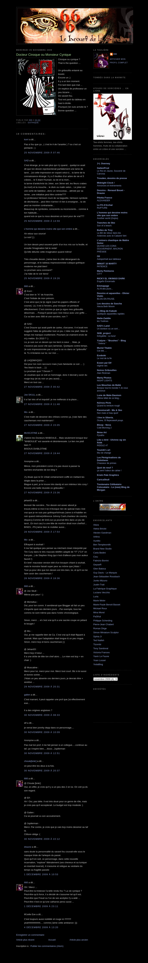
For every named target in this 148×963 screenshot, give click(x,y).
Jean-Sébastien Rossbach (106, 576)
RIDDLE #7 (102, 445)
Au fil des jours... (105, 289)
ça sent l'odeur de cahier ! (109, 470)
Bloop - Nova (104, 425)
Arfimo (96, 536)
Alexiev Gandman (102, 532)
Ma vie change (104, 453)
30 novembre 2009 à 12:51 (42, 753)
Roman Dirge (100, 628)
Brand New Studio (102, 548)
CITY (99, 274)
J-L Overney (103, 163)
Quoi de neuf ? (105, 467)
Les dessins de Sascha (109, 303)
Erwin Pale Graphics (108, 475)
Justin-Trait (99, 584)
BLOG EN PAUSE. (106, 299)
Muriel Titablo (104, 348)
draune (27, 847)
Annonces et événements (109, 185)
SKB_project (104, 333)
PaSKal (97, 616)
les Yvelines (102, 321)
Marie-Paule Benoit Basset (106, 604)
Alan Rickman (103, 373)
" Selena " (101, 343)
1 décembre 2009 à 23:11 (41, 906)
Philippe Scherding (102, 620)
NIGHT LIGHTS (104, 380)
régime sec (102, 365)
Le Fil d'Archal (105, 205)
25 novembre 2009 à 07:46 (42, 152)
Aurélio (96, 540)
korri (26, 139)
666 (26, 286)
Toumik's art (103, 450)
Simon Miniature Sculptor (106, 632)
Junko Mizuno (100, 580)
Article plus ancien (79, 939)
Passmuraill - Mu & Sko (109, 410)
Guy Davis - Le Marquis (105, 572)
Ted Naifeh (98, 640)
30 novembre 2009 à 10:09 (42, 732)
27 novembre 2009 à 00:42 (42, 387)
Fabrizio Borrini (101, 560)
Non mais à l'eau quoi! (107, 413)
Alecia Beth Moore (106, 306)
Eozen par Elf (104, 362)
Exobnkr (101, 355)
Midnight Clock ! (106, 182)
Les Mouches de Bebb (109, 385)
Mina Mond (99, 612)
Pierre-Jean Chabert (103, 624)
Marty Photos (104, 377)
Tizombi (97, 644)
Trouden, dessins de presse (112, 178)
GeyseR (97, 564)
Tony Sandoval (100, 648)
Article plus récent (25, 939)
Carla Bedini (99, 552)
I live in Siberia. (105, 417)
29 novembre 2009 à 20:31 (42, 686)
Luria (95, 596)
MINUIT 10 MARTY (107, 263)
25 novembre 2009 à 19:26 (42, 278)
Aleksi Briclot (99, 528)
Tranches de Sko (106, 222)
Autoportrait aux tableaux (109, 259)
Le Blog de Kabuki (107, 311)
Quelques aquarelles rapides (111, 314)
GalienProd (103, 168)
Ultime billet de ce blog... (109, 398)
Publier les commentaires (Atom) (46, 946)
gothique (33, 123)
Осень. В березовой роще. (110, 420)
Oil (98, 256)
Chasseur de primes (106, 463)
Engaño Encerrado (106, 281)
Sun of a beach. (104, 225)
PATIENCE (102, 266)
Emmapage (103, 286)
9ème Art (102, 432)
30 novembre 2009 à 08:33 (42, 715)
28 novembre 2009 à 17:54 (42, 532)
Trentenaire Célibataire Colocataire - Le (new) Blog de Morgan (113, 487)
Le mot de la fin (104, 358)
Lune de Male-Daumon (109, 395)
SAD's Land (103, 326)
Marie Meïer (99, 600)
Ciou (95, 556)
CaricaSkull (103, 479)
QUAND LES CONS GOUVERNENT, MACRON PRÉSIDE (110, 249)
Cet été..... (102, 351)
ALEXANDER (103, 200)
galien (27, 694)
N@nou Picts (104, 402)
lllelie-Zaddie (104, 318)
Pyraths (100, 435)
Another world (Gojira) (107, 218)
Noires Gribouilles (107, 370)
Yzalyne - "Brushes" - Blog (111, 340)
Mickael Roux (100, 608)
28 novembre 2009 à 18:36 (42, 578)
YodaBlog (98, 664)
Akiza (96, 524)
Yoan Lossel (99, 660)
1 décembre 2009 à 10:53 (41, 874)
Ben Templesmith (102, 544)
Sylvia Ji (97, 636)
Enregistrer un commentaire (30, 935)
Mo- (26, 412)
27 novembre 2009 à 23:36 (42, 492)
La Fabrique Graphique (105, 588)
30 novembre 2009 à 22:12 (42, 839)
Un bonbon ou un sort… (108, 328)
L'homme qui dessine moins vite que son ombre (48, 229)
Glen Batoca (99, 568)
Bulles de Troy (105, 230)
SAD (26, 160)
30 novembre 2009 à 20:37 (42, 770)
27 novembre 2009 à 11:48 (42, 404)
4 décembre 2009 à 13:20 (41, 927)
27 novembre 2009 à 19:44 (42, 453)
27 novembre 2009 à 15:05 (42, 425)
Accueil (52, 939)
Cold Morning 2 (104, 428)
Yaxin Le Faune (101, 656)
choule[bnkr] (30, 761)
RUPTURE (102, 208)
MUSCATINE (30, 433)
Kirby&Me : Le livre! (106, 336)
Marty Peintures (105, 271)
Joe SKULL (30, 394)
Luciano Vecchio (101, 592)
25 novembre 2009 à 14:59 (42, 221)
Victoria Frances (101, 652)
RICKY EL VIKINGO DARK (111, 278)
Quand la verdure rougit (108, 405)
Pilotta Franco (104, 197)
